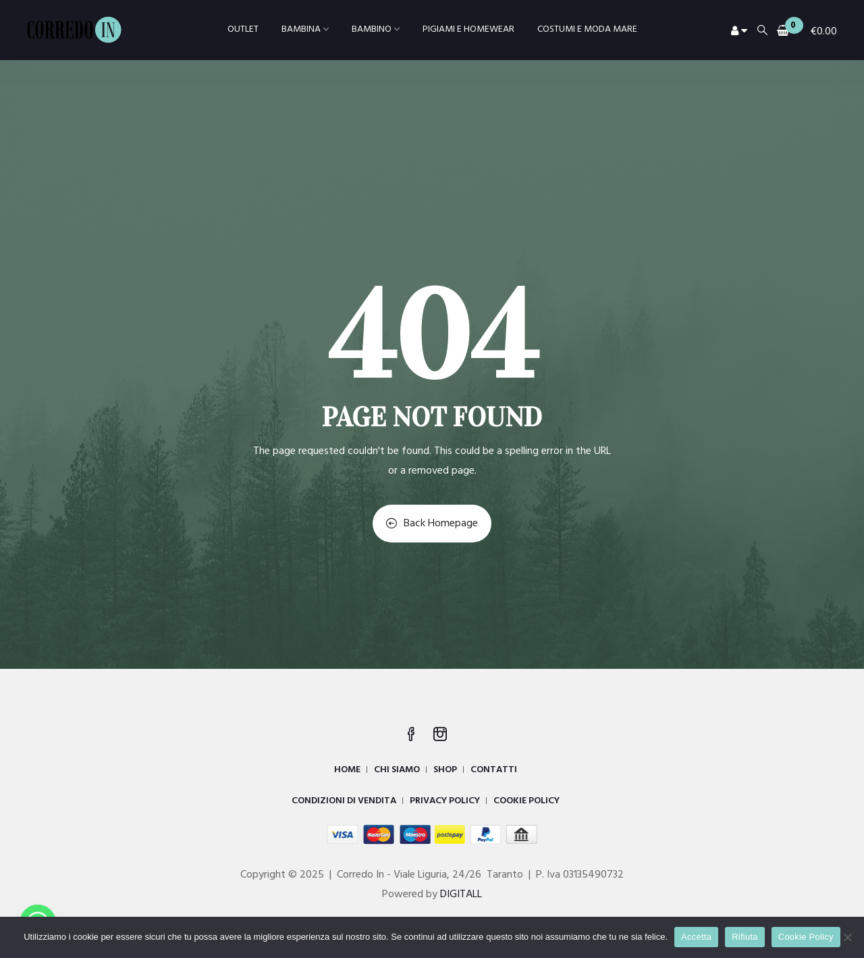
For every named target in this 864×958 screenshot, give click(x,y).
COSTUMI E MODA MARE (587, 29)
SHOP (445, 770)
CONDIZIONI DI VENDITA (344, 801)
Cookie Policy (806, 937)
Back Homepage (432, 523)
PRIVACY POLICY (445, 801)
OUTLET (243, 29)
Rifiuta (745, 937)
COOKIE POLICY (526, 801)
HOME (347, 770)
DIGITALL (461, 894)
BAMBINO (376, 29)
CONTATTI (493, 770)
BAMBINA (305, 29)
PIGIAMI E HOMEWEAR (468, 29)
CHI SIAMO (397, 770)
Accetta (696, 937)
